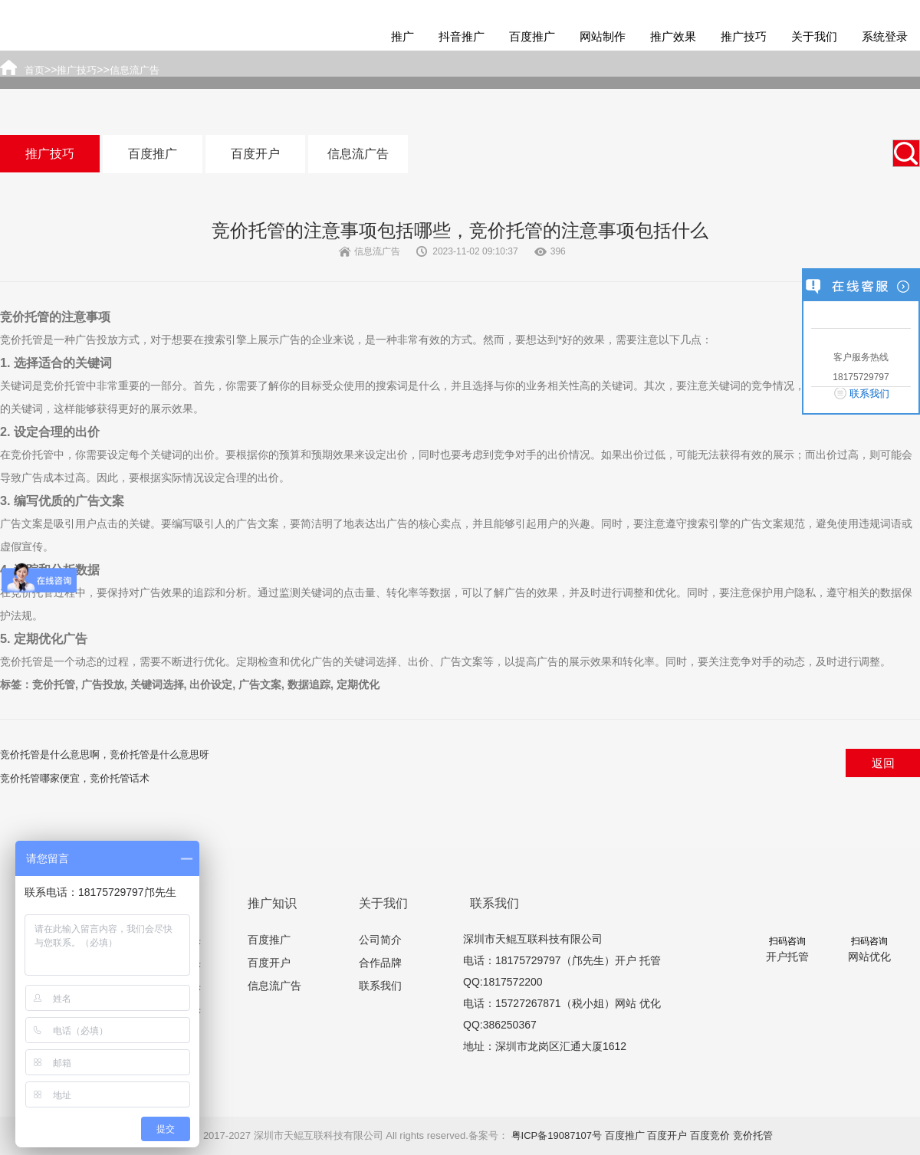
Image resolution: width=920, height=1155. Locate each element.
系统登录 (885, 36)
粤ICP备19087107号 (557, 1135)
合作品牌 (380, 962)
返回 (883, 762)
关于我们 (814, 36)
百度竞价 (710, 1135)
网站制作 (603, 36)
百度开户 (255, 153)
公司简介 (380, 940)
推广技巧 (744, 36)
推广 (402, 36)
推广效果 (673, 36)
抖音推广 (462, 36)
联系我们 (380, 985)
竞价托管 (753, 1135)
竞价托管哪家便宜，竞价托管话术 (75, 778)
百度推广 (532, 36)
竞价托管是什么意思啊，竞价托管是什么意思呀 (104, 754)
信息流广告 (358, 153)
